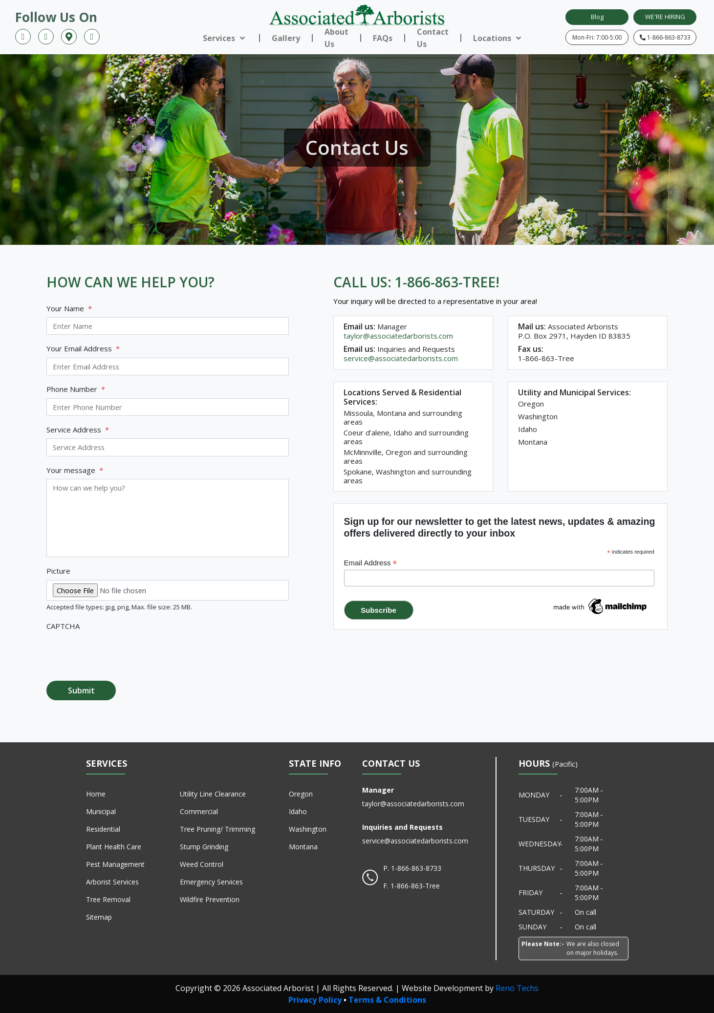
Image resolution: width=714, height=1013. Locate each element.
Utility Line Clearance (213, 793)
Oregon (301, 793)
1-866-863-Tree (415, 885)
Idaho (298, 811)
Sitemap (99, 917)
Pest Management (115, 864)
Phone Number (75, 389)
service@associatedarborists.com (401, 358)
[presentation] (120, 654)
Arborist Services (112, 881)
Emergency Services (211, 881)
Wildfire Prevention (209, 899)
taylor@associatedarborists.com (398, 335)
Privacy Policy (315, 999)
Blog (597, 16)
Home (96, 793)
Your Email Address (83, 348)
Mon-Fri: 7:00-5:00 (597, 37)
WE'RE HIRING (665, 16)
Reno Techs (517, 988)
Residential (103, 829)
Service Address (77, 429)
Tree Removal (108, 899)
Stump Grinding (204, 846)
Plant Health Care (113, 846)
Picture (58, 571)
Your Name (69, 308)
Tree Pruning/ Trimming (217, 829)
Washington (307, 829)
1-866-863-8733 (665, 37)
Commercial (199, 811)
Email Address (370, 563)
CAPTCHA (63, 626)
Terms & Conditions (387, 999)
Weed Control (201, 864)
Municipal (101, 811)
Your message (74, 470)
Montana (303, 846)
